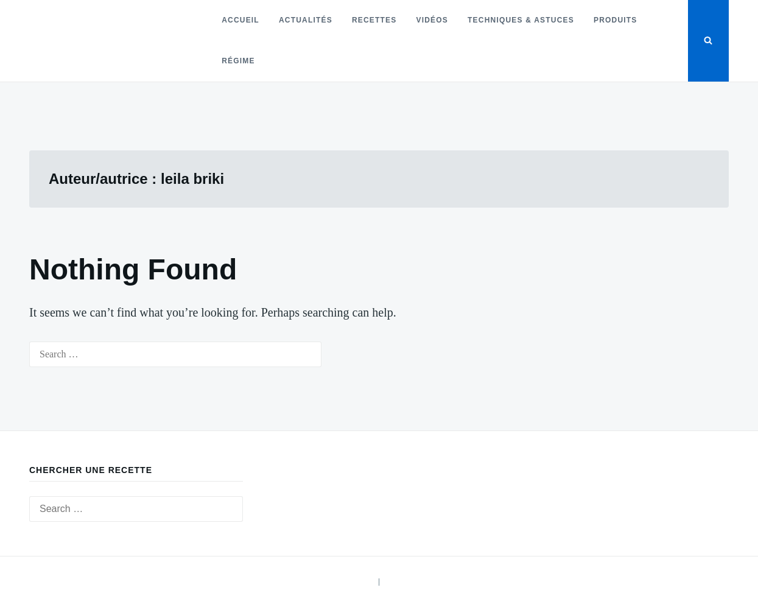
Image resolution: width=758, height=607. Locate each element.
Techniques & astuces (521, 20)
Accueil (240, 20)
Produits (615, 20)
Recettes (374, 20)
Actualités (305, 20)
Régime (238, 61)
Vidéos (432, 20)
